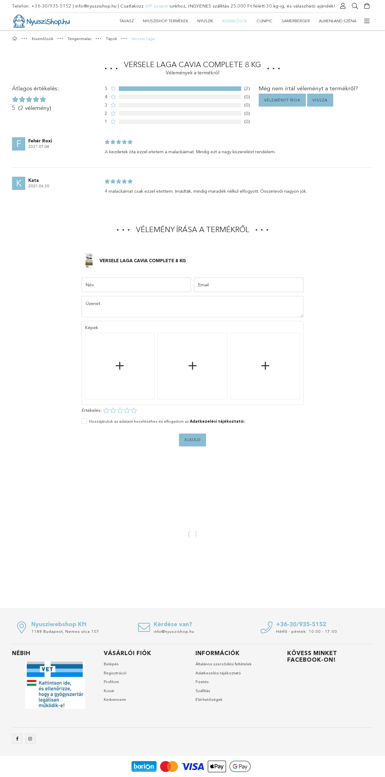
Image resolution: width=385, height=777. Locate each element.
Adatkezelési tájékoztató (218, 672)
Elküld (193, 439)
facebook (17, 739)
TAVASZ (126, 20)
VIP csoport (158, 6)
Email (203, 284)
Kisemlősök (235, 20)
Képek (91, 327)
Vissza (320, 100)
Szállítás (203, 690)
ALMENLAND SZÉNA (337, 20)
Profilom (111, 681)
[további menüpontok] (367, 21)
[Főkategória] (15, 38)
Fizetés (202, 681)
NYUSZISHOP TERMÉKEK (165, 20)
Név (89, 284)
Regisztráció (115, 672)
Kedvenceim (115, 699)
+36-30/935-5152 (51, 6)
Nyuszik (205, 20)
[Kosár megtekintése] (367, 6)
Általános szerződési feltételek (224, 663)
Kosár (109, 690)
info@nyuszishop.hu (96, 6)
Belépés (111, 663)
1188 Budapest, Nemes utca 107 (65, 631)
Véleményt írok (282, 100)
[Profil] (343, 6)
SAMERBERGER (296, 20)
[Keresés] (355, 6)
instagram (30, 739)
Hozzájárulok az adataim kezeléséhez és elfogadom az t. (167, 421)
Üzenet (93, 303)
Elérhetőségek (209, 699)
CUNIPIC (265, 20)
